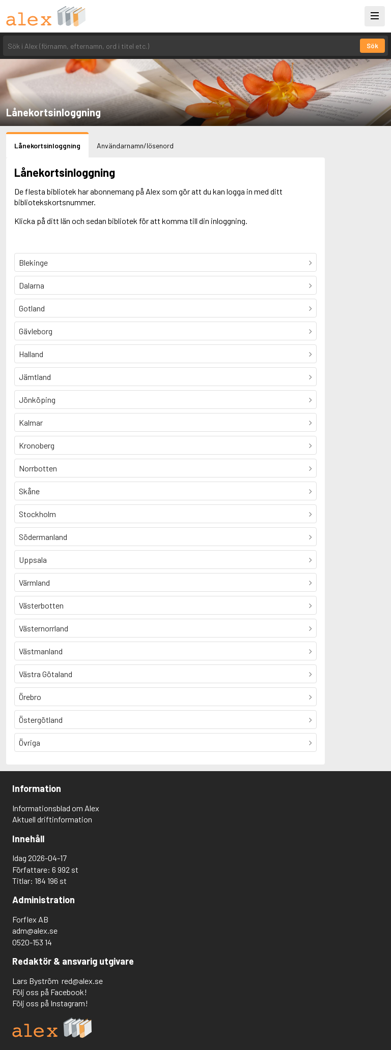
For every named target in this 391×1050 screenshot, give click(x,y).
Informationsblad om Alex (55, 808)
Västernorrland (43, 628)
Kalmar (31, 422)
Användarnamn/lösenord (135, 145)
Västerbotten (41, 605)
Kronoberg (36, 445)
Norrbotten (38, 468)
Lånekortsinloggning (47, 145)
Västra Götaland (45, 674)
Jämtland (35, 376)
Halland (31, 354)
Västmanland (41, 651)
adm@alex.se (35, 930)
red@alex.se (82, 980)
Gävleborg (35, 331)
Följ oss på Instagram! (50, 1003)
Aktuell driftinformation (52, 819)
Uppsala (33, 559)
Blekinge (33, 262)
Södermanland (43, 537)
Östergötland (41, 719)
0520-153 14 (32, 942)
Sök (372, 46)
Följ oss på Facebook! (49, 992)
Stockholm (37, 514)
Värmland (34, 582)
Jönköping (37, 399)
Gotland (32, 308)
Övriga (29, 742)
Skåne (29, 491)
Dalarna (31, 285)
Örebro (30, 697)
